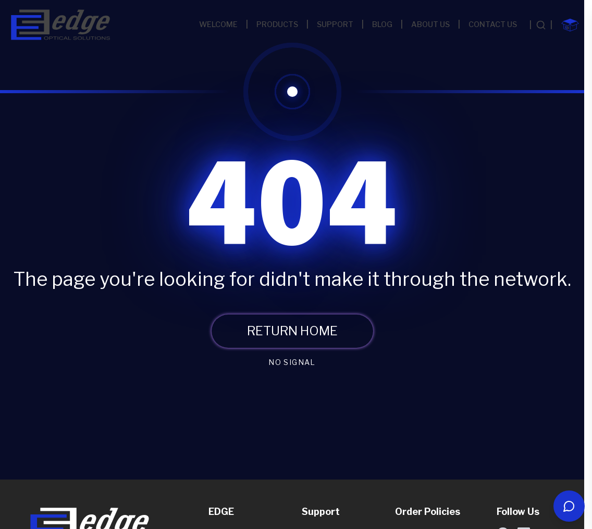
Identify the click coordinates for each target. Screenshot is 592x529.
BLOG (382, 24)
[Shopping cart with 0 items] (570, 25)
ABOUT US (430, 24)
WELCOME (218, 24)
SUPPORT (335, 24)
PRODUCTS (277, 24)
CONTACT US (492, 24)
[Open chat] (569, 506)
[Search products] (541, 25)
